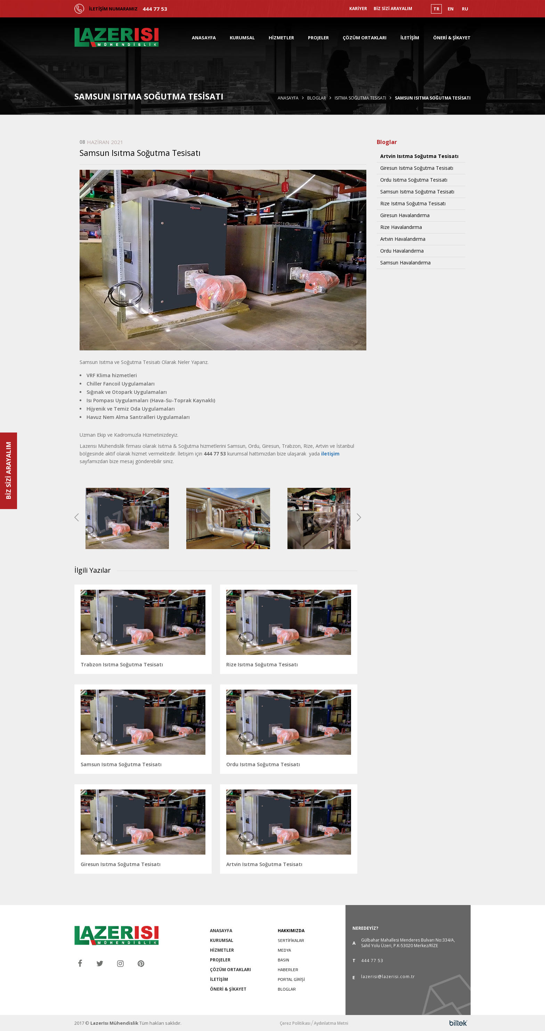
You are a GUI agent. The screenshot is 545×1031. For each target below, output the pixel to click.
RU (465, 9)
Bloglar (316, 98)
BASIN (283, 960)
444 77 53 (155, 8)
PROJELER (318, 37)
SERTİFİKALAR (291, 940)
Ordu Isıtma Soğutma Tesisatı (413, 179)
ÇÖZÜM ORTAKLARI (365, 37)
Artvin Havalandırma (402, 239)
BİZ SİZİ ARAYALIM (393, 9)
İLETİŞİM (409, 37)
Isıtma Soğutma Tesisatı (360, 98)
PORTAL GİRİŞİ (291, 979)
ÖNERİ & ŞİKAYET (452, 37)
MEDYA (284, 950)
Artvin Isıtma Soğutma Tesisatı (419, 156)
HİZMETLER (281, 37)
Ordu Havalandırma (402, 250)
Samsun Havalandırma (405, 262)
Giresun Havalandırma (405, 215)
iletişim (330, 453)
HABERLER (288, 969)
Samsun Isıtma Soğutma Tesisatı (417, 191)
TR (436, 9)
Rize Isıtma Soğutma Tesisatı (413, 203)
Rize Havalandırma (401, 227)
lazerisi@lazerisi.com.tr (388, 977)
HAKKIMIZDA (291, 931)
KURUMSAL (242, 37)
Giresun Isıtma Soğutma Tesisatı (416, 168)
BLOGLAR (287, 989)
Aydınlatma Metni (331, 1023)
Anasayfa (288, 98)
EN (451, 9)
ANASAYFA (204, 37)
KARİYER (358, 9)
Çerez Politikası (295, 1023)
